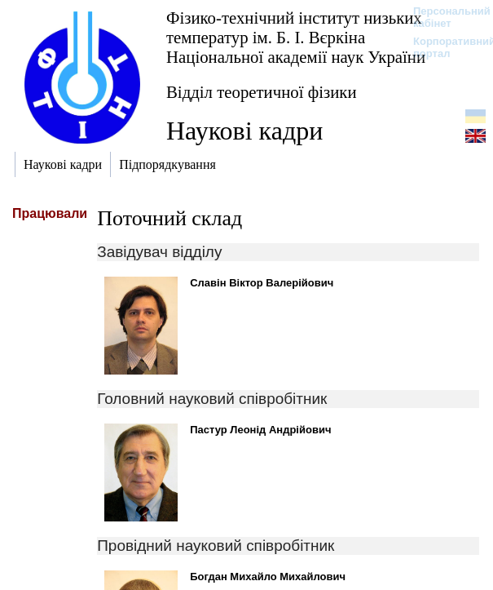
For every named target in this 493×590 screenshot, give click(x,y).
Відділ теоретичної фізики (261, 91)
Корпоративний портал (443, 47)
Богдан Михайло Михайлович (268, 576)
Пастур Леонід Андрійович (260, 430)
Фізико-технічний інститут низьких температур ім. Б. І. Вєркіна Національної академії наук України (295, 37)
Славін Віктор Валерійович (261, 283)
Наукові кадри (244, 130)
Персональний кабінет (443, 17)
